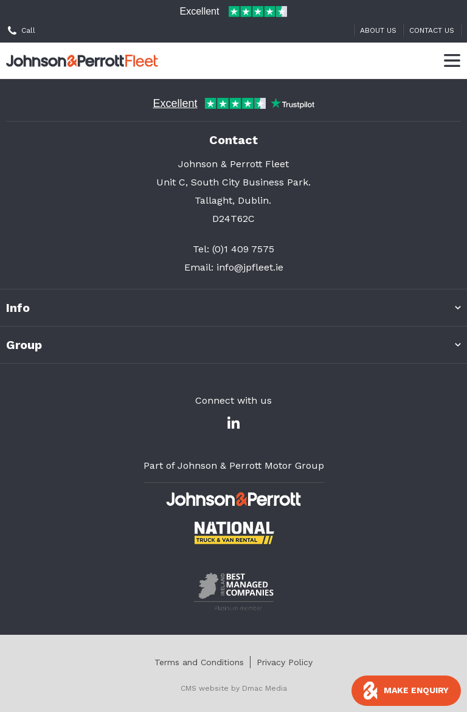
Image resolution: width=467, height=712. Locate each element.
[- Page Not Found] (234, 591)
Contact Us (431, 30)
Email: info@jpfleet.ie (233, 267)
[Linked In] (233, 422)
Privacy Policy (285, 662)
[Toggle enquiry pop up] (406, 691)
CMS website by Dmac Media (234, 688)
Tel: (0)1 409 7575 (233, 249)
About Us (378, 30)
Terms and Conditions (199, 662)
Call (28, 30)
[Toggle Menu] (452, 61)
